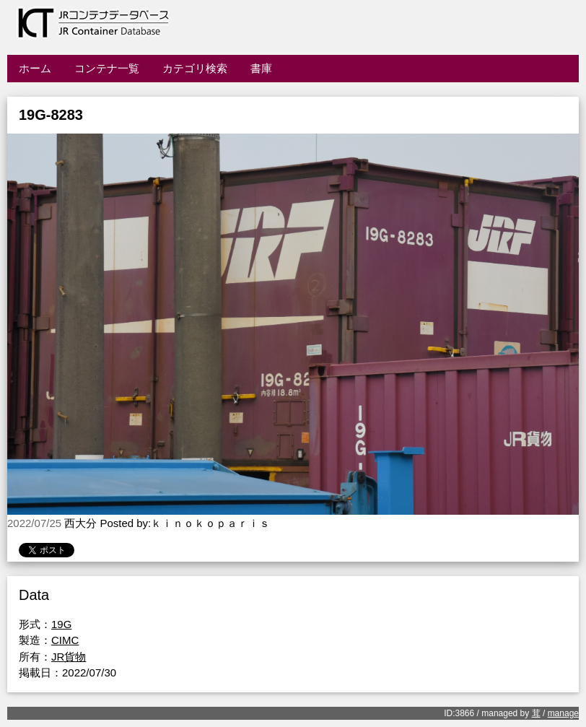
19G (61, 624)
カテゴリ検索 (194, 68)
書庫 (261, 68)
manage (563, 713)
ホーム (35, 68)
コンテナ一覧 (106, 68)
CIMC (65, 640)
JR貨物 (68, 656)
